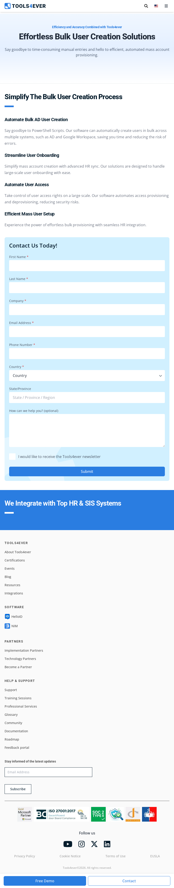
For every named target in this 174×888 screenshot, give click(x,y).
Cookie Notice (70, 856)
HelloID (13, 616)
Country (16, 367)
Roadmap (12, 739)
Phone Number (22, 345)
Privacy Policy (24, 856)
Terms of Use (115, 856)
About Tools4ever (18, 552)
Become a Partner (18, 667)
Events (10, 568)
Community (13, 723)
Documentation (16, 731)
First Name (19, 257)
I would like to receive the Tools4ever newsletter (55, 457)
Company (17, 301)
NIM (11, 626)
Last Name (18, 279)
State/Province (20, 389)
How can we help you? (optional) (33, 411)
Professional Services (21, 706)
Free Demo (44, 880)
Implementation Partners (24, 650)
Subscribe (18, 789)
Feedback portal (17, 747)
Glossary (11, 714)
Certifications (15, 560)
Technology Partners (20, 658)
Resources (12, 585)
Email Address (21, 323)
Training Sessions (18, 698)
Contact (129, 880)
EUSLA (155, 856)
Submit (87, 471)
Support (11, 690)
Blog (8, 577)
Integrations (14, 593)
